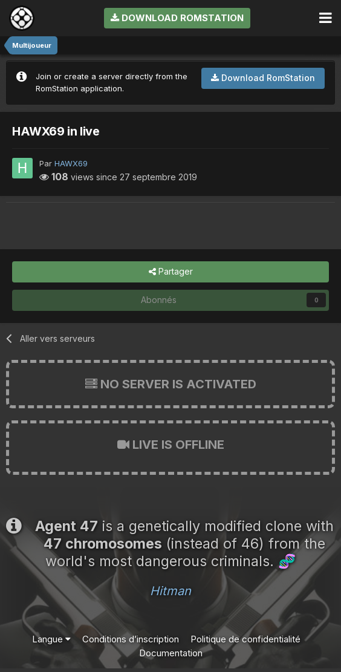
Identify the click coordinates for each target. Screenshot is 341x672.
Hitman (170, 591)
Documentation (171, 653)
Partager (171, 272)
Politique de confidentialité (245, 639)
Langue (51, 639)
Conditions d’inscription (130, 639)
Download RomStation (177, 18)
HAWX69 (71, 163)
